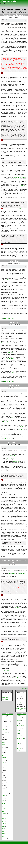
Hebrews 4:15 (15, 677)
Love (18, 733)
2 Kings (3, 744)
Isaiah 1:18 (23, 185)
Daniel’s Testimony (5, 697)
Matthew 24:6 (21, 427)
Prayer (18, 742)
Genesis (3, 726)
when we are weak (12, 573)
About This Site (5, 699)
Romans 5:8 (20, 304)
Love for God (20, 735)
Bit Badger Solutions (10, 842)
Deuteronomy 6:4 (16, 651)
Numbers (4, 731)
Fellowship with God (21, 725)
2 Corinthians (4, 806)
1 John (3, 831)
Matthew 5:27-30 (21, 72)
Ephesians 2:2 (17, 607)
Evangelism (19, 722)
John (3, 800)
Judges (3, 736)
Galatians (4, 808)
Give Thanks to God (14, 443)
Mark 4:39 (13, 417)
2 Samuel (4, 741)
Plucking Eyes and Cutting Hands (14, 15)
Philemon (4, 823)
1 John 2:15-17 (7, 671)
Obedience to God (20, 738)
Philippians (4, 811)
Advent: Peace (14, 386)
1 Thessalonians (5, 815)
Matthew (4, 795)
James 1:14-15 (21, 208)
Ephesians (4, 810)
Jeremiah (4, 764)
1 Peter (3, 828)
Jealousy (18, 732)
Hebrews (4, 825)
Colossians (4, 813)
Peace (18, 740)
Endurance (19, 720)
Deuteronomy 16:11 (5, 342)
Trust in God (19, 748)
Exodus (3, 727)
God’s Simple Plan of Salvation (6, 6)
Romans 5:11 (7, 367)
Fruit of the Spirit (20, 727)
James (3, 826)
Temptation (19, 746)
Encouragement (20, 718)
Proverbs (4, 757)
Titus (3, 821)
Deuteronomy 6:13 (20, 641)
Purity (18, 743)
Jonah (3, 777)
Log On (26, 842)
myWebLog (22, 842)
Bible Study (19, 717)
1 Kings (3, 742)
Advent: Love (14, 261)
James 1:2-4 (13, 372)
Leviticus (4, 729)
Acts (3, 802)
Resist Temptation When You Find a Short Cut (14, 562)
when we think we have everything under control (13, 574)
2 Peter (3, 830)
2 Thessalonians (5, 816)
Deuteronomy (5, 732)
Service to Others (20, 745)
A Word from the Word (9, 1)
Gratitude (19, 730)
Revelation (4, 838)
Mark (3, 797)
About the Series (19, 695)
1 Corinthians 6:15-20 (20, 139)
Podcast (16, 6)
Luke (3, 798)
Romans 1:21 (22, 479)
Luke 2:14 (5, 415)
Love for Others (20, 737)
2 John (3, 833)
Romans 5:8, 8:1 (21, 244)
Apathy (18, 715)
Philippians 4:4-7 (17, 370)
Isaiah (3, 762)
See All (6, 724)
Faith (18, 723)
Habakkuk (4, 782)
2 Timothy (4, 820)
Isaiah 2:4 (20, 429)
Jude (3, 836)
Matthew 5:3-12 (10, 359)
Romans (4, 803)
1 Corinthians (4, 805)
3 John (3, 835)
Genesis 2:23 (6, 280)
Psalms (3, 755)
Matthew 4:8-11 (21, 594)
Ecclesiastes (4, 759)
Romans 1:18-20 (10, 458)
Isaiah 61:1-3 (10, 352)
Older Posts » (25, 688)
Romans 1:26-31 (16, 461)
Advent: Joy (14, 323)
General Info (19, 728)
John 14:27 (5, 422)
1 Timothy (4, 818)
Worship (18, 750)
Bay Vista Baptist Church (8, 318)
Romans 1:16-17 (13, 455)
